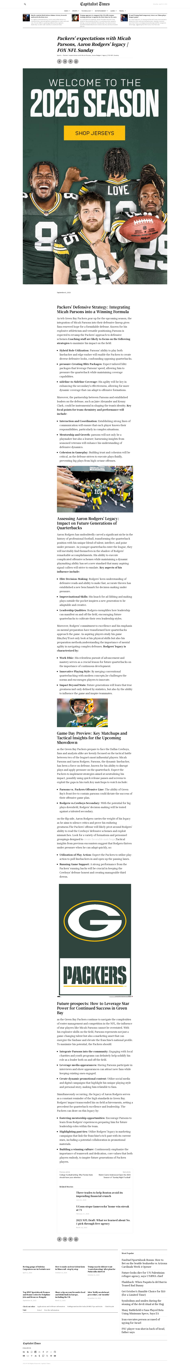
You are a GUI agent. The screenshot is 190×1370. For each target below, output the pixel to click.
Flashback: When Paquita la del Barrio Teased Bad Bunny (144, 1283)
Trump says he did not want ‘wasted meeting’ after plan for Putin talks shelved (101, 1269)
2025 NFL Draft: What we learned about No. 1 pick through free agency (103, 1221)
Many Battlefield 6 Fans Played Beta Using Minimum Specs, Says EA (142, 1311)
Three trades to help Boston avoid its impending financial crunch (99, 1194)
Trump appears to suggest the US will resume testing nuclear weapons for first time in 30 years (98, 16)
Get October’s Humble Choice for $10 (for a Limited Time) (143, 1293)
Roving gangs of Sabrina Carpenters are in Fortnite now (36, 1267)
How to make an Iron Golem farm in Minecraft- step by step (70, 1267)
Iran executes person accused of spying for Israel (141, 1321)
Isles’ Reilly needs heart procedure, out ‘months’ (99, 1293)
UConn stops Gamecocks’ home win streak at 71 (102, 1208)
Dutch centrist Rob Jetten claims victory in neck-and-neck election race (49, 16)
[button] (25, 4)
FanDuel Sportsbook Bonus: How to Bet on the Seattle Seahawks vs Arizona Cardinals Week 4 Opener (144, 1263)
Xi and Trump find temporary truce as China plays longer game (147, 16)
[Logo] (95, 4)
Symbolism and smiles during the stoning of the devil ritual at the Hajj (143, 1302)
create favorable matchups (99, 839)
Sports (59, 55)
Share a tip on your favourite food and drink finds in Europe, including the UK (70, 1294)
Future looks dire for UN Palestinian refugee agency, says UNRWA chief (143, 1274)
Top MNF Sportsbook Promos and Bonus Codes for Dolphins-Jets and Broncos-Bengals (37, 1294)
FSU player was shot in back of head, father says (143, 1330)
